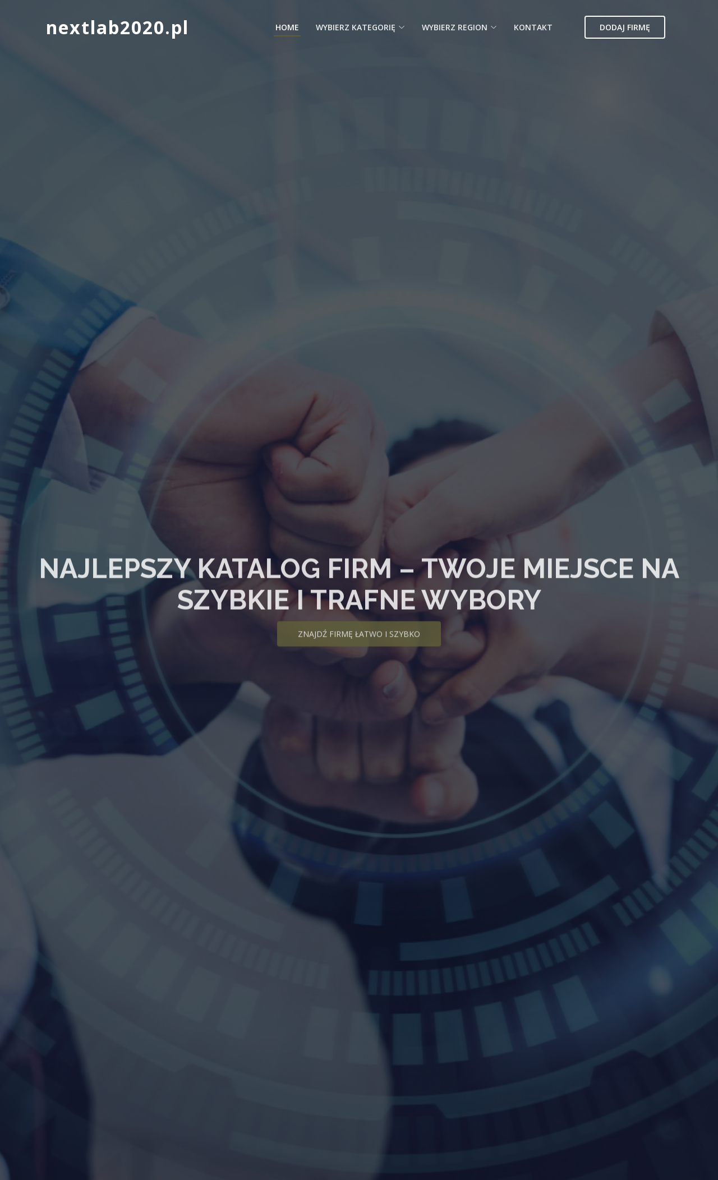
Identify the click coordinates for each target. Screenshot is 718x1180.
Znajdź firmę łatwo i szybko (359, 640)
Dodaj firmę (625, 27)
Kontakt (533, 27)
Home (287, 27)
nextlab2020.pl (117, 27)
